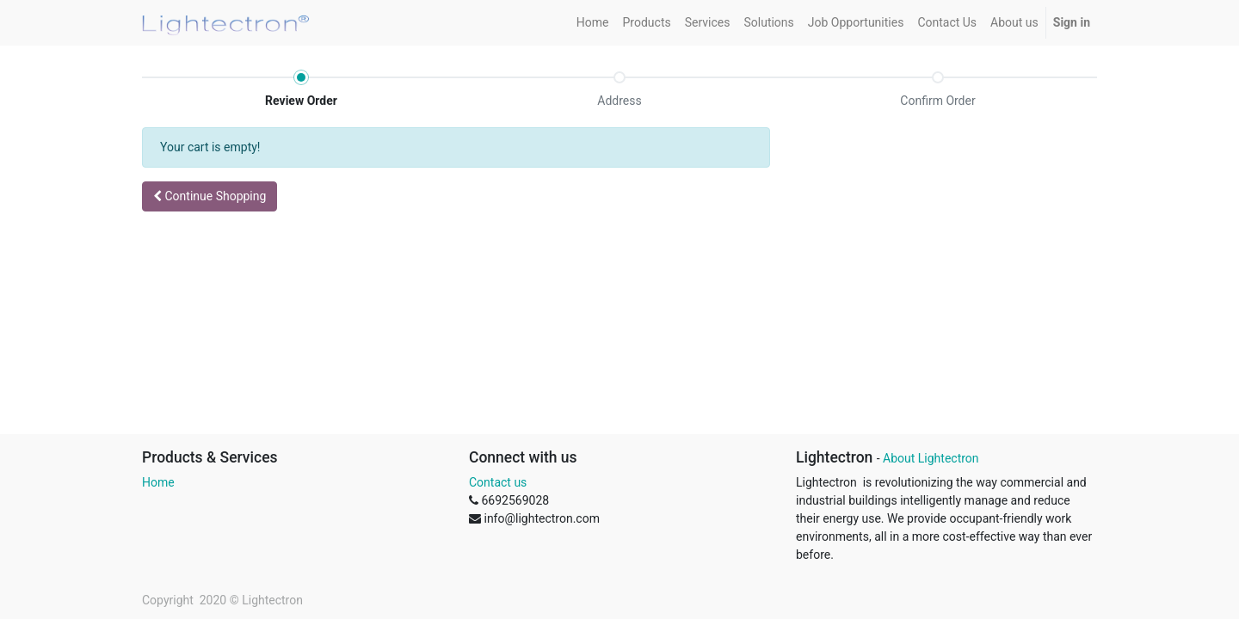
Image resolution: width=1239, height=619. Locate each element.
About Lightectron (931, 458)
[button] (209, 196)
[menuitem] (593, 23)
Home (158, 482)
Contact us (498, 482)
